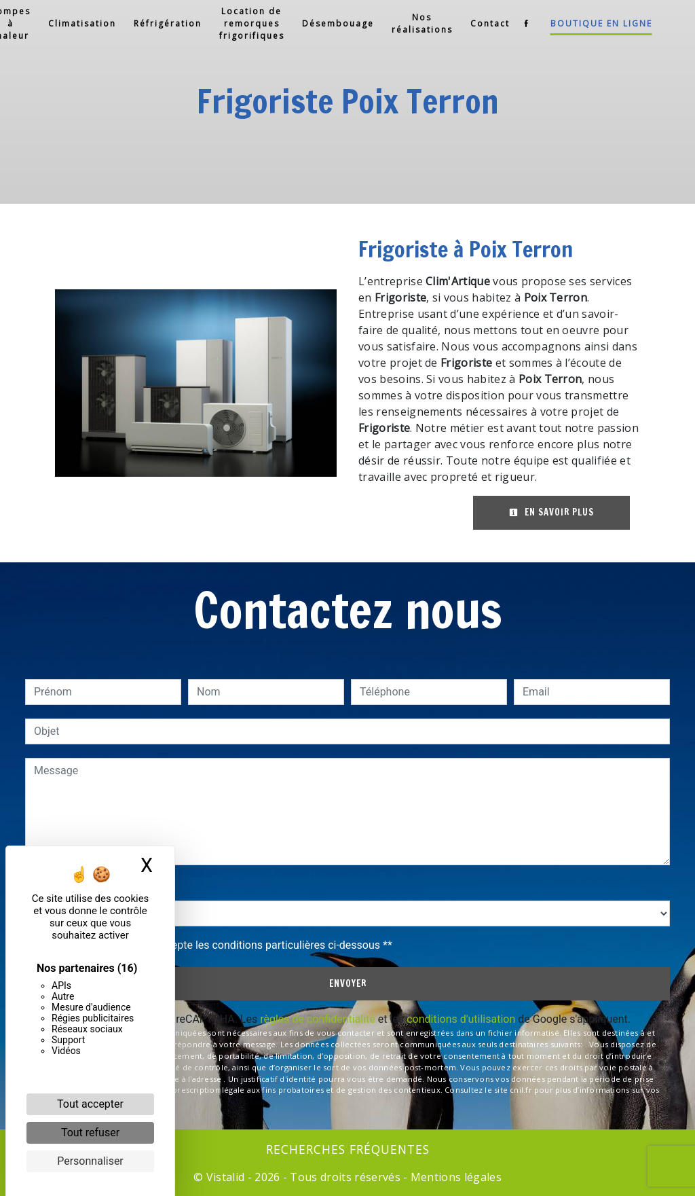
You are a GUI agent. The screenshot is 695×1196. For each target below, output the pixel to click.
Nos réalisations (415, 23)
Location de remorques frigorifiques (245, 23)
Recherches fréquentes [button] (348, 1149)
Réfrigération (161, 23)
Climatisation (75, 23)
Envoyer (348, 983)
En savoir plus (551, 512)
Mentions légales (455, 1177)
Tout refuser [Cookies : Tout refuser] (90, 1132)
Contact (483, 23)
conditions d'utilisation (461, 1019)
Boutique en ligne (594, 23)
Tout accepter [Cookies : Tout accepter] (90, 1104)
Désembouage (331, 23)
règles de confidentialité (317, 1019)
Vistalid (225, 1177)
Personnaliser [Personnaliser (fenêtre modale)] (90, 1161)
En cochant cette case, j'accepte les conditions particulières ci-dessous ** (215, 945)
